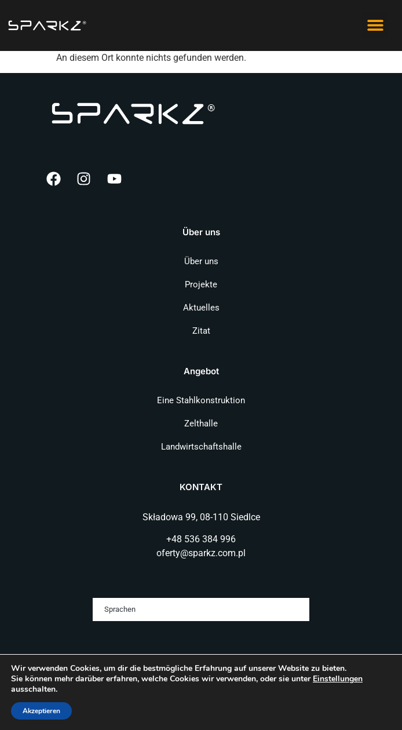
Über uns (201, 261)
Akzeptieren (41, 711)
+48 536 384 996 (201, 539)
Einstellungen (338, 679)
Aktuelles (201, 307)
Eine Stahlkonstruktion (201, 400)
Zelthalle (201, 423)
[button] (375, 25)
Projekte (201, 284)
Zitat (201, 331)
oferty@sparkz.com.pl (201, 553)
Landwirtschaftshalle (201, 446)
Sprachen (120, 609)
